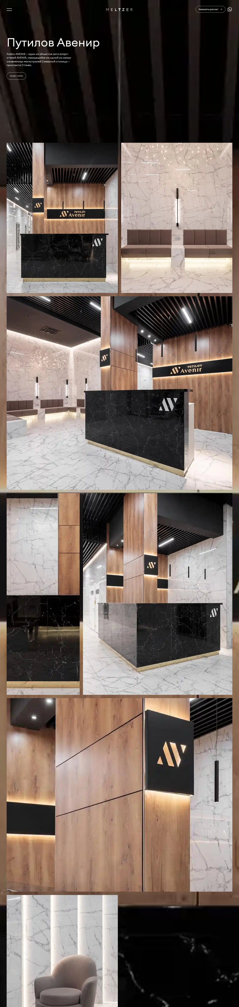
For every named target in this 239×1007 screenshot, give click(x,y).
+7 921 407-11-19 (149, 981)
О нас (10, 956)
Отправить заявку (214, 959)
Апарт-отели (16, 76)
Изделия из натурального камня (28, 985)
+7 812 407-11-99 (149, 977)
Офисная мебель (17, 977)
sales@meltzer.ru (179, 977)
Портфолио (14, 970)
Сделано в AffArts (212, 977)
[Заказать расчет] (210, 9)
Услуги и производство (22, 964)
